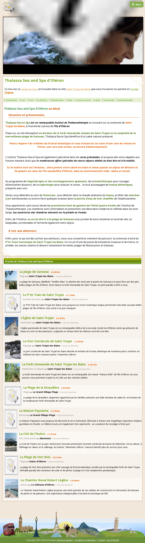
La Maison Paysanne (34, 411)
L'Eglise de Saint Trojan (37, 318)
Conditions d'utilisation (85, 540)
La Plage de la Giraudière (41, 388)
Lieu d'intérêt (113, 540)
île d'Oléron (42, 100)
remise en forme (84, 100)
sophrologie (109, 100)
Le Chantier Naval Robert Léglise (44, 480)
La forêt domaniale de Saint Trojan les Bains (54, 364)
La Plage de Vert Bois (35, 457)
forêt (31, 100)
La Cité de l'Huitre (32, 434)
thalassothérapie (125, 100)
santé (97, 100)
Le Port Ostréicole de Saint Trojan (48, 341)
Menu (136, 4)
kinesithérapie (57, 100)
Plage (70, 100)
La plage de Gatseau (34, 272)
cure (23, 100)
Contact (101, 540)
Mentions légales (65, 540)
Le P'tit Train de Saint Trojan (43, 295)
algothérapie (11, 100)
